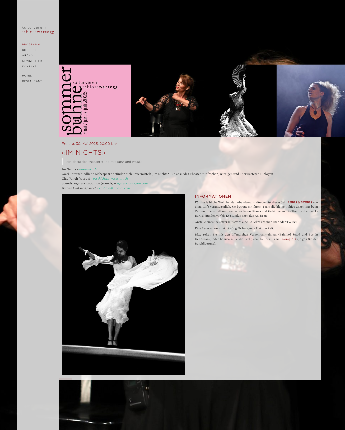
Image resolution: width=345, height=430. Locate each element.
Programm (31, 44)
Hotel (27, 75)
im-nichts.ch (88, 169)
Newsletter (32, 61)
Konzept (29, 50)
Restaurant (32, 81)
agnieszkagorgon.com (132, 183)
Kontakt (29, 66)
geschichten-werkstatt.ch (110, 178)
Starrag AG (288, 239)
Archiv (28, 55)
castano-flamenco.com (114, 188)
